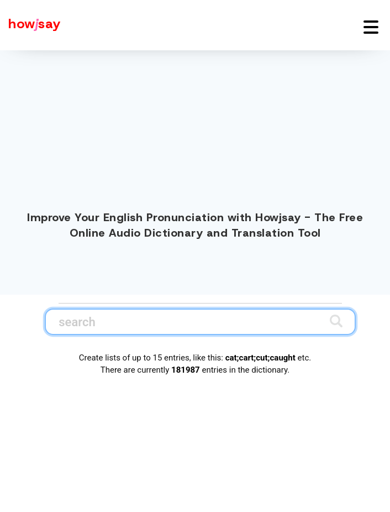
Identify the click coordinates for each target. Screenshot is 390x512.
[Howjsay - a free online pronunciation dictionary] (30, 25)
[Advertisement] (195, 128)
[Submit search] (336, 321)
